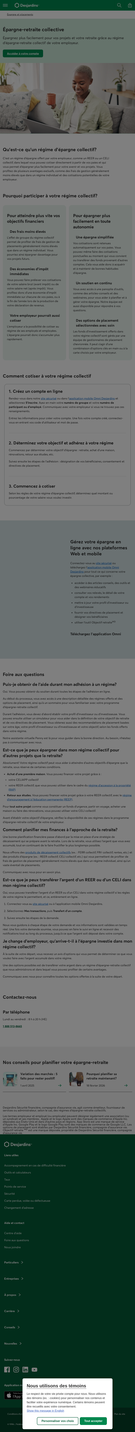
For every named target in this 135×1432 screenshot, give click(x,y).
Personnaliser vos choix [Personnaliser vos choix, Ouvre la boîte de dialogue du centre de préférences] (57, 1420)
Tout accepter (93, 1420)
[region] (67, 1403)
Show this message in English (45, 1410)
